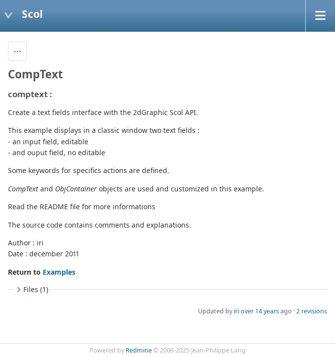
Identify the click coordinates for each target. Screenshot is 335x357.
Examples (59, 272)
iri (236, 311)
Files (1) (31, 289)
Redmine (139, 350)
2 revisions (311, 311)
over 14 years (260, 311)
